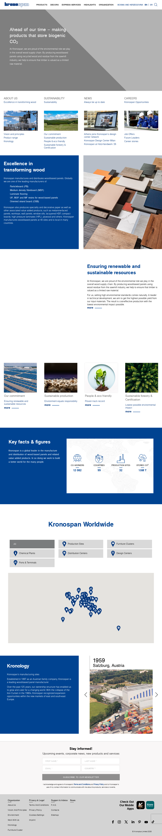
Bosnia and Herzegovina (130, 5)
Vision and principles (14, 134)
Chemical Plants (24, 553)
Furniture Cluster (15, 830)
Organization (14, 800)
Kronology (9, 141)
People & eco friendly (54, 141)
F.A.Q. (53, 805)
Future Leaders (131, 137)
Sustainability (50, 102)
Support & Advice (59, 800)
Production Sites (73, 544)
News (72, 800)
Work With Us (13, 820)
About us (12, 805)
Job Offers (129, 134)
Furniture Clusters (122, 544)
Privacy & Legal (36, 800)
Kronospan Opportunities (136, 102)
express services (71, 4)
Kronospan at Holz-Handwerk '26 (100, 144)
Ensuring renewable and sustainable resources (16, 403)
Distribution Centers (74, 553)
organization (106, 4)
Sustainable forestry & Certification (55, 146)
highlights (90, 4)
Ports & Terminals (25, 563)
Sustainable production (55, 137)
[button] (84, 605)
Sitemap (55, 815)
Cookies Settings (36, 815)
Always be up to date (94, 102)
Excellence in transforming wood (20, 102)
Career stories (131, 141)
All (15, 544)
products (41, 4)
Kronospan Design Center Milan (99, 140)
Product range (11, 137)
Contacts (55, 810)
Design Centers (121, 553)
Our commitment (52, 134)
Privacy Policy (35, 810)
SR (151, 5)
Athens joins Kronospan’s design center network (100, 136)
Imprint (32, 820)
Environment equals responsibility (60, 401)
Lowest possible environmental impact (140, 406)
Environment (13, 815)
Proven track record (95, 401)
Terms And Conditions (39, 805)
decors (54, 4)
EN (146, 5)
